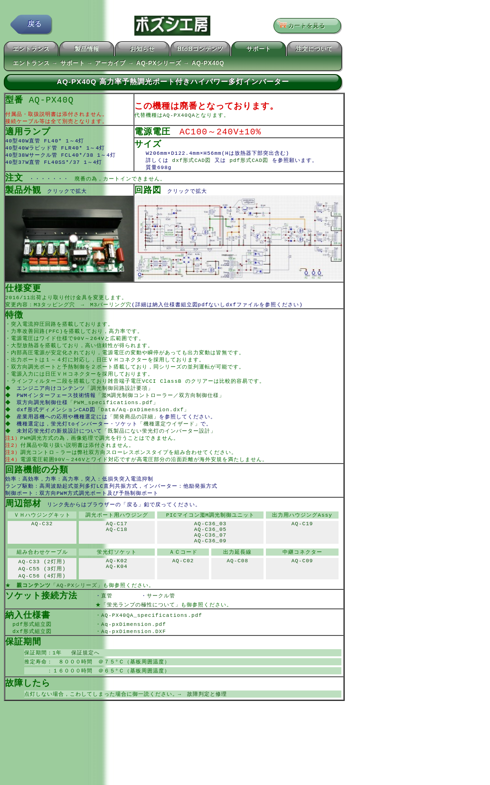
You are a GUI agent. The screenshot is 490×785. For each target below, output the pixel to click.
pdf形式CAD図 (250, 164)
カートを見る (304, 26)
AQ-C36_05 (210, 552)
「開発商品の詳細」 (134, 431)
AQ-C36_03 (210, 545)
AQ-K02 (117, 588)
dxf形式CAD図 (192, 164)
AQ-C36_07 (210, 559)
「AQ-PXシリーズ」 (77, 613)
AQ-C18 (117, 552)
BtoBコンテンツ (200, 50)
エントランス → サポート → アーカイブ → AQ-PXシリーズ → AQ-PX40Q (118, 64)
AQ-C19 (302, 545)
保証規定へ (83, 684)
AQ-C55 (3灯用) (42, 595)
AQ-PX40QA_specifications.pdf (151, 644)
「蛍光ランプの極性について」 (141, 633)
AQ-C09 (302, 588)
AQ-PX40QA (179, 117)
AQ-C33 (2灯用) (42, 588)
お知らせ (142, 50)
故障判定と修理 (207, 727)
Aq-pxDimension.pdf (133, 654)
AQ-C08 (237, 588)
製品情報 (87, 50)
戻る (35, 25)
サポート (258, 50)
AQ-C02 (183, 588)
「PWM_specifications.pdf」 (114, 415)
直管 (121, 624)
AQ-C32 (42, 545)
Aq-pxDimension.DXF (133, 661)
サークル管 (167, 624)
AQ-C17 (117, 545)
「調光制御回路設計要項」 (120, 400)
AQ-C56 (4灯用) (42, 603)
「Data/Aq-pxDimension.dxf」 (143, 423)
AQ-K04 (117, 595)
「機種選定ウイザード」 (170, 438)
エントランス (31, 50)
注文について (314, 50)
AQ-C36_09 (210, 566)
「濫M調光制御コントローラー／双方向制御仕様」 (161, 408)
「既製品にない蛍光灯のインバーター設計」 (160, 446)
